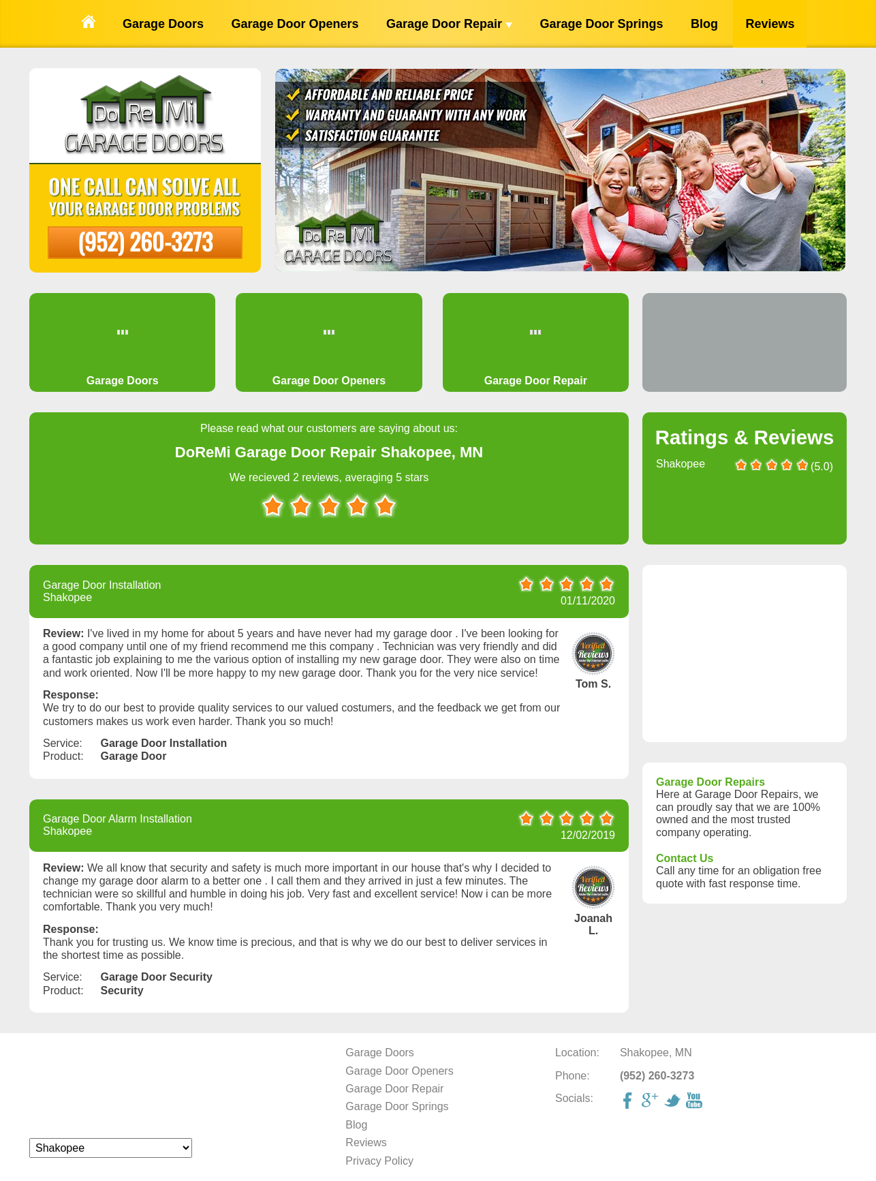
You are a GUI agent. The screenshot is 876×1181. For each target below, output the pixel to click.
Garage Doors (163, 24)
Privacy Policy (379, 1161)
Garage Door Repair (449, 24)
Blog (704, 24)
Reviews (769, 24)
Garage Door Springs (601, 24)
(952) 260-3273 (145, 241)
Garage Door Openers (294, 24)
